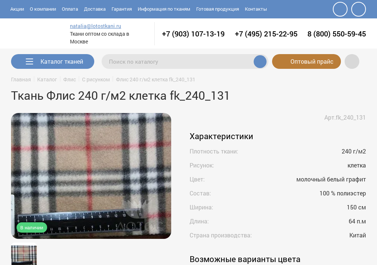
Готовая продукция (217, 9)
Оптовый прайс (306, 61)
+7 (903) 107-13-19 (193, 33)
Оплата (70, 9)
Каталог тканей (61, 61)
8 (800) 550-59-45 (336, 33)
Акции (17, 9)
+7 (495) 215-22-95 (266, 33)
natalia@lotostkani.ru (88, 25)
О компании (43, 9)
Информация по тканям (164, 9)
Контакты (256, 9)
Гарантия (122, 9)
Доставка (95, 9)
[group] (91, 176)
